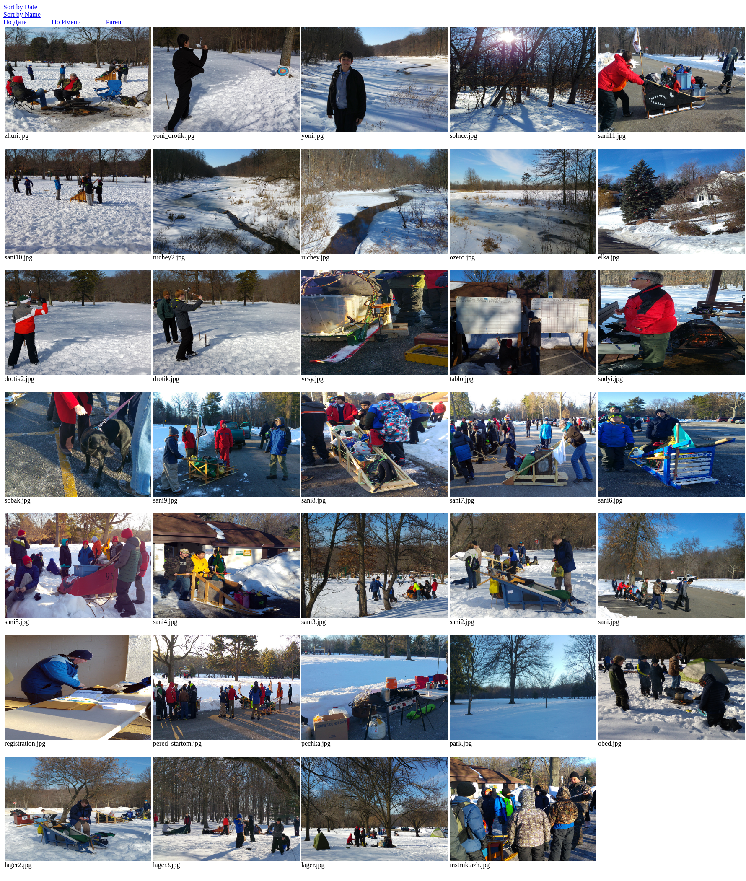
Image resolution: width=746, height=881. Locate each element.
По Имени (66, 22)
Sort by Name (22, 14)
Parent (114, 22)
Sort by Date (20, 6)
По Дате (14, 22)
